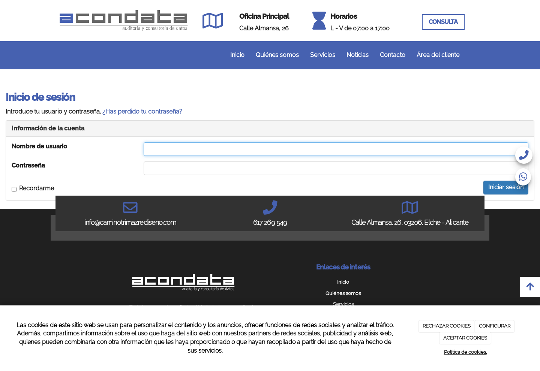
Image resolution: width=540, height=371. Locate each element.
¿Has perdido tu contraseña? (142, 111)
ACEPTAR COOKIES (465, 338)
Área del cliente (438, 54)
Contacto (392, 54)
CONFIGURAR (494, 326)
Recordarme (33, 188)
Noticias (357, 54)
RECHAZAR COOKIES (447, 326)
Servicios (322, 54)
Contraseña (28, 165)
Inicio (237, 54)
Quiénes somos (277, 54)
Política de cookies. (465, 352)
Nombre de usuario (39, 146)
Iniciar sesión (506, 187)
